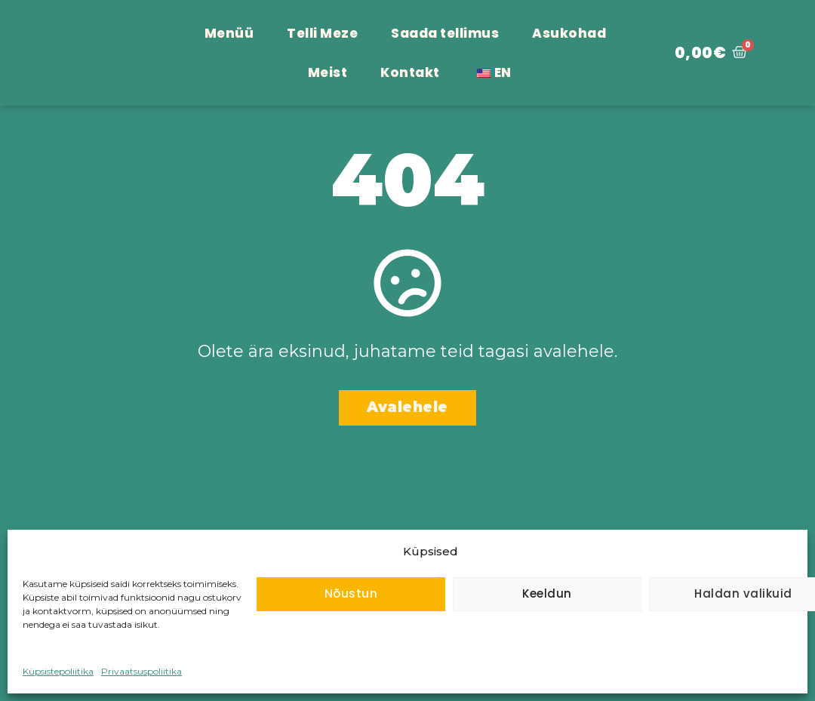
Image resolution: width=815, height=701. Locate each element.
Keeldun (547, 593)
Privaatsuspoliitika (141, 671)
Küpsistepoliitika (58, 671)
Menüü (229, 33)
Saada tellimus (445, 33)
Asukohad (569, 33)
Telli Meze (322, 33)
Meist (328, 72)
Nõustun (351, 593)
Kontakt (410, 72)
